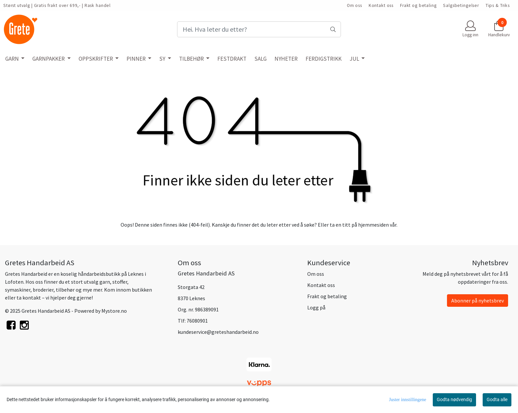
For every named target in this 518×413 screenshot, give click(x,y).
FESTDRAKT (231, 58)
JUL (355, 58)
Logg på (316, 307)
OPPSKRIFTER (96, 58)
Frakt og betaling (418, 5)
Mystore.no (114, 310)
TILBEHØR (192, 58)
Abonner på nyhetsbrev (477, 300)
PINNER (137, 58)
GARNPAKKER (49, 58)
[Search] (259, 29)
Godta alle (497, 399)
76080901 (197, 320)
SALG (260, 58)
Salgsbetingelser (461, 5)
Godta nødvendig (454, 399)
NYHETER (286, 58)
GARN (12, 58)
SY (162, 58)
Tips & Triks (498, 5)
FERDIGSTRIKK (324, 58)
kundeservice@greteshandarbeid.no (218, 332)
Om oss (354, 5)
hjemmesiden (373, 224)
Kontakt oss (381, 5)
